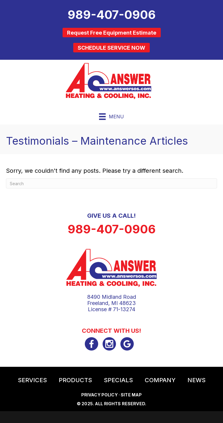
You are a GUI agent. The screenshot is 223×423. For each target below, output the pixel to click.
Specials (118, 380)
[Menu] (111, 116)
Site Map (131, 394)
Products (75, 380)
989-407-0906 (112, 229)
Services (32, 380)
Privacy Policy (99, 394)
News (196, 380)
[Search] (111, 183)
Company (160, 380)
